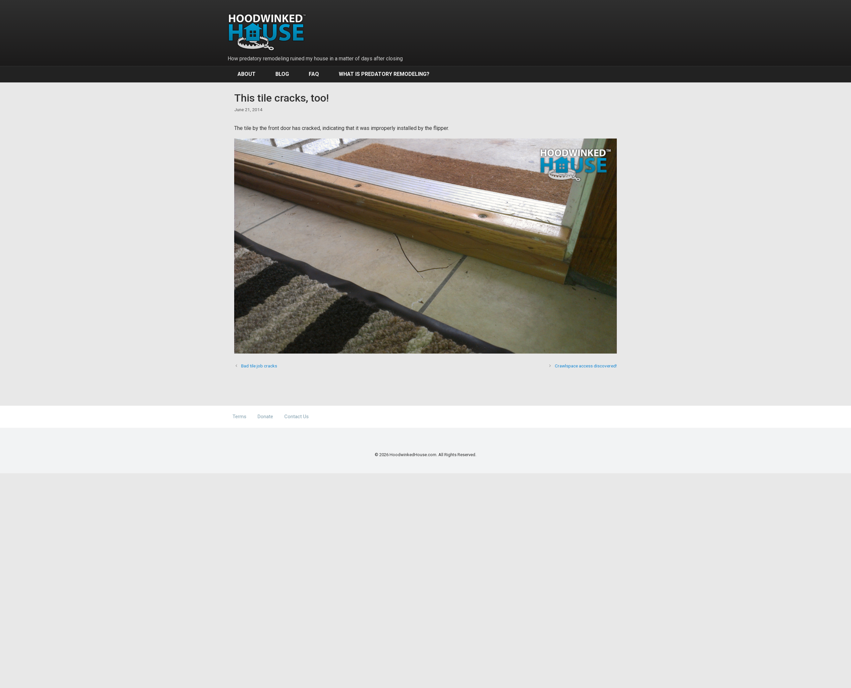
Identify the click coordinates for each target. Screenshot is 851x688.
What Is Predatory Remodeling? (384, 74)
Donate (265, 417)
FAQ (314, 74)
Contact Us (296, 417)
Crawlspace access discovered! (586, 365)
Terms (239, 417)
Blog (282, 74)
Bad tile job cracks (259, 365)
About (246, 74)
